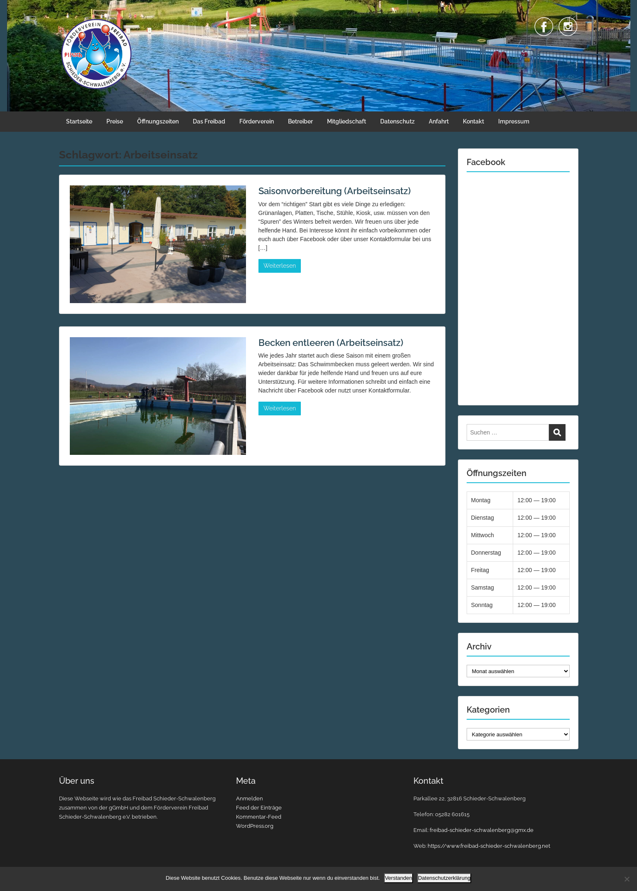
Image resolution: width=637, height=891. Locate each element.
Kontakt (473, 121)
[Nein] (626, 879)
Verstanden (398, 878)
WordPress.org (254, 826)
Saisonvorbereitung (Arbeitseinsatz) (334, 190)
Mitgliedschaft (346, 121)
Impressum (513, 121)
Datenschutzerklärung (444, 878)
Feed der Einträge (259, 808)
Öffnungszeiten (158, 121)
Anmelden (249, 798)
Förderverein (256, 121)
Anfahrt (439, 121)
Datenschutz (397, 121)
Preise (114, 121)
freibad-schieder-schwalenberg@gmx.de (482, 830)
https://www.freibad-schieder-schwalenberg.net (489, 846)
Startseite (79, 121)
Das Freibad (209, 121)
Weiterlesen (279, 265)
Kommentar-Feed (258, 817)
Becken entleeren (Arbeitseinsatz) (330, 342)
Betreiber (300, 121)
